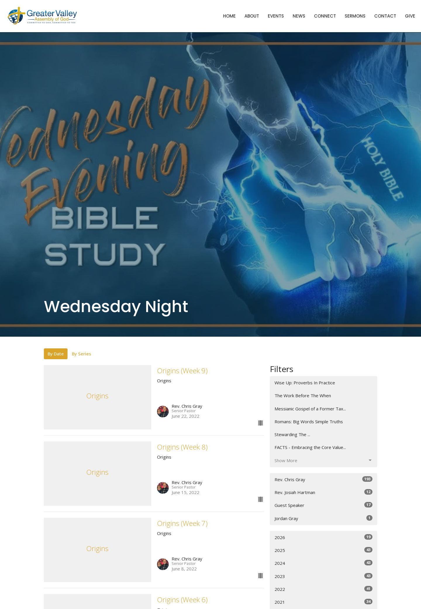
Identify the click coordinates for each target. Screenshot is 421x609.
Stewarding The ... (292, 434)
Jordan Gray (323, 518)
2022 (323, 589)
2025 (323, 550)
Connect (325, 16)
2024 (323, 563)
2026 (323, 537)
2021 (323, 602)
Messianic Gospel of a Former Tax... (310, 409)
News (299, 16)
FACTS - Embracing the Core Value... (310, 447)
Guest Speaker (323, 505)
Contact (385, 16)
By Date (56, 354)
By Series (81, 354)
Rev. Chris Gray (323, 479)
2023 (323, 576)
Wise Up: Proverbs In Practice (305, 383)
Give (410, 16)
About (251, 16)
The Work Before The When (303, 395)
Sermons (355, 16)
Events (276, 16)
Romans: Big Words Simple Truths (309, 421)
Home (229, 16)
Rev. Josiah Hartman (323, 492)
